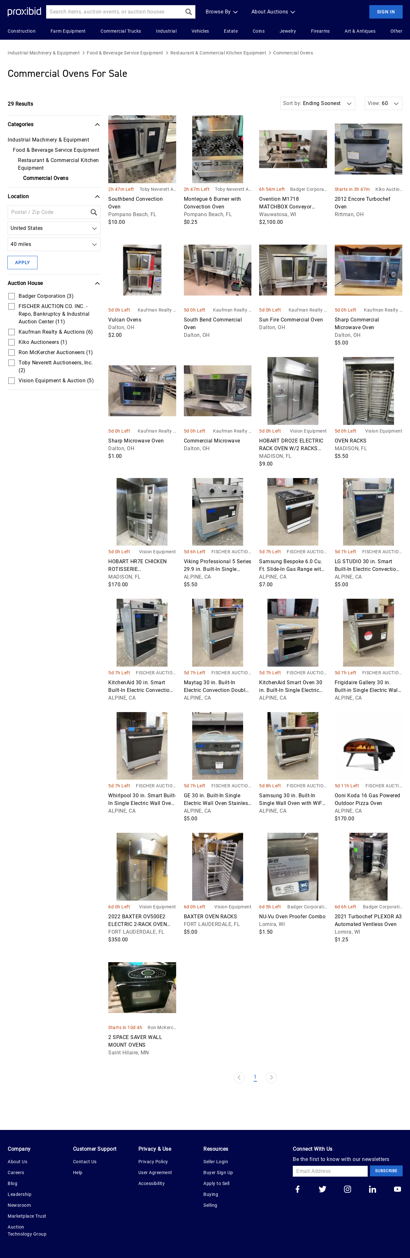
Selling (210, 1205)
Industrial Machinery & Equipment (44, 52)
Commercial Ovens (293, 52)
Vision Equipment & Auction (308, 431)
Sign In (386, 11)
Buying (210, 1194)
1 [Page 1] (255, 1077)
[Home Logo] (24, 12)
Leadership (19, 1194)
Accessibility (151, 1183)
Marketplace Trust (27, 1216)
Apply (22, 262)
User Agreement (155, 1172)
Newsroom (19, 1205)
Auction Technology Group (27, 1230)
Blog (12, 1183)
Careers (16, 1172)
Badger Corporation (308, 190)
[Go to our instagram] (347, 1189)
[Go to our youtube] (397, 1189)
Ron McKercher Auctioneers (162, 1028)
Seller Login (215, 1161)
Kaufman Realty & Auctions (157, 310)
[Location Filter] (47, 212)
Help (78, 1172)
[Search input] (114, 12)
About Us (17, 1161)
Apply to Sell (216, 1183)
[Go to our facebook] (297, 1189)
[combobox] (12, 228)
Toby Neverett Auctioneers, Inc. (158, 190)
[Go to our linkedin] (372, 1189)
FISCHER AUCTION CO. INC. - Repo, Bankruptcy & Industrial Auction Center (231, 552)
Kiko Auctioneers (388, 190)
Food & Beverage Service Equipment (125, 52)
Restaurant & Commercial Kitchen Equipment (218, 52)
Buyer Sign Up (218, 1172)
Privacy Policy (153, 1161)
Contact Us (85, 1161)
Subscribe (386, 1171)
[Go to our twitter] (322, 1189)
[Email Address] (330, 1171)
